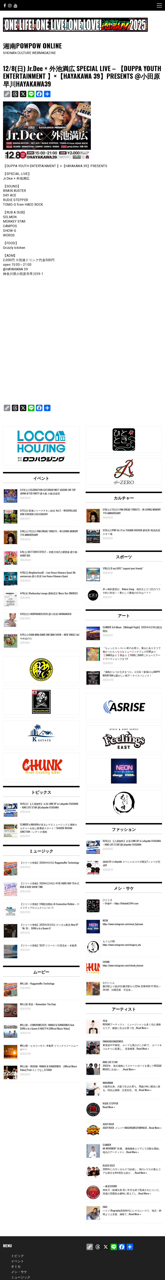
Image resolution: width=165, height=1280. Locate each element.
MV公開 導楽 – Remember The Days (38, 1004)
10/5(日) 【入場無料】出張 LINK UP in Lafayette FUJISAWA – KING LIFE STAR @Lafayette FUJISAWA (49, 805)
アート (124, 615)
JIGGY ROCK (108, 1124)
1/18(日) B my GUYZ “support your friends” (123, 568)
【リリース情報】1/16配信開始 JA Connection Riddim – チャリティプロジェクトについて (49, 905)
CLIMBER (107, 1144)
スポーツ (124, 557)
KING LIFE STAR (110, 1062)
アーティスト (124, 1009)
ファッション (124, 829)
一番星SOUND (110, 1186)
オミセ (16, 1266)
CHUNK (106, 961)
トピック (17, 1255)
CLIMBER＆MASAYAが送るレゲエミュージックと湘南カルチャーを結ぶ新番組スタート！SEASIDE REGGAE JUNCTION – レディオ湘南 (48, 828)
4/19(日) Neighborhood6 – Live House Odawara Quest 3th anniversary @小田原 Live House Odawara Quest (48, 574)
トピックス (41, 792)
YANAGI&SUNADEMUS (113, 1041)
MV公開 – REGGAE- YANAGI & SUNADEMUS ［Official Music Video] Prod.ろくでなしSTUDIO (48, 1068)
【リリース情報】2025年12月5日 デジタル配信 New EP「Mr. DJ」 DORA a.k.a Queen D (49, 926)
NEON (105, 920)
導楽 (105, 1020)
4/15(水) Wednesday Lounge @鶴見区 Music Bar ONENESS (49, 593)
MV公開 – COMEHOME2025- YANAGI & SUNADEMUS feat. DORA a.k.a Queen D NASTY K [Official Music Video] (47, 1026)
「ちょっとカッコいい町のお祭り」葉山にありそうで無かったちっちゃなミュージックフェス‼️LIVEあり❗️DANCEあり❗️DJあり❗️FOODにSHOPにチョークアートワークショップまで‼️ (132, 653)
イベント (41, 478)
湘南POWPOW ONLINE (32, 45)
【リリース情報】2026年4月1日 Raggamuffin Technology (49, 862)
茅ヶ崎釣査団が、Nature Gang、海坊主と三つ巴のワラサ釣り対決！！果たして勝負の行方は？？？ (132, 590)
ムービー (41, 972)
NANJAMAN (108, 1082)
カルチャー (124, 498)
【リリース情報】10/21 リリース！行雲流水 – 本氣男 (48, 945)
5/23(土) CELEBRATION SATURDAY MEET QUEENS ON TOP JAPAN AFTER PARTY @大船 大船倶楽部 (48, 491)
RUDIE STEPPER (110, 1103)
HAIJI (105, 1206)
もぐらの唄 (109, 941)
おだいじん (109, 982)
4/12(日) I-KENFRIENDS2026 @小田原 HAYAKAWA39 (45, 614)
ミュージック (41, 851)
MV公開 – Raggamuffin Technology (37, 983)
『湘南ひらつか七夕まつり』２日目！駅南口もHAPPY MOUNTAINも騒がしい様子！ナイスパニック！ (131, 673)
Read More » (142, 1028)
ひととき (107, 899)
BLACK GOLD (109, 1165)
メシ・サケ (124, 888)
